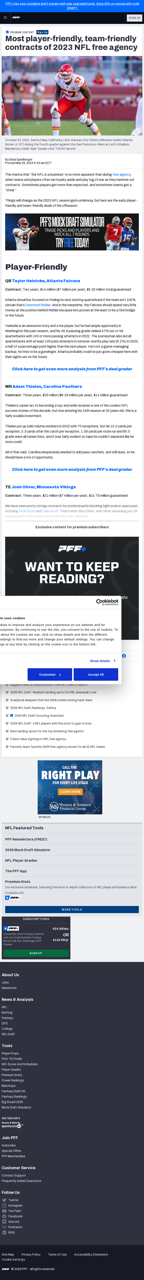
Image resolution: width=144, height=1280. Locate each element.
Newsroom (9, 988)
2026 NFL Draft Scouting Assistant (34, 715)
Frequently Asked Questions (21, 1181)
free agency (121, 174)
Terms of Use (57, 1254)
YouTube (14, 1211)
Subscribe (9, 1145)
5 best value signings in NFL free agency (35, 739)
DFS (5, 1023)
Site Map (8, 1254)
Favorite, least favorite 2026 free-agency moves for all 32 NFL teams (55, 746)
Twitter (13, 1200)
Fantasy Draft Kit (14, 1091)
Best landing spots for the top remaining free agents (44, 731)
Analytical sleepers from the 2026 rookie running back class (48, 700)
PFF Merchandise (13, 1156)
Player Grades (11, 1069)
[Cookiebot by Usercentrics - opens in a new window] (120, 602)
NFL (4, 1007)
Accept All (117, 674)
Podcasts (15, 1227)
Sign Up (42, 32)
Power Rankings (13, 1080)
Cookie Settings (13, 1259)
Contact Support (14, 1175)
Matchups (9, 1085)
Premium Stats (12, 1075)
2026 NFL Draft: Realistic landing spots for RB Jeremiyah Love (50, 692)
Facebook (15, 1216)
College (7, 1028)
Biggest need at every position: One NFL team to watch (46, 684)
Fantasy (7, 1018)
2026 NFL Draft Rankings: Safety (30, 708)
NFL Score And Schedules (20, 1064)
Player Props (10, 1053)
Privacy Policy (31, 1254)
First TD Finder (12, 1058)
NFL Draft (8, 1034)
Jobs (5, 982)
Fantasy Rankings (14, 1096)
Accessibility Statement (91, 1254)
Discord (13, 1221)
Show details (121, 660)
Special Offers (11, 1151)
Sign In (134, 17)
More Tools (72, 909)
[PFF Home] (16, 18)
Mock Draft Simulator (16, 1107)
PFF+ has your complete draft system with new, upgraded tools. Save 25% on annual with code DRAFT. (72, 6)
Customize (71, 674)
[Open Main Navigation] (5, 18)
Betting (7, 1012)
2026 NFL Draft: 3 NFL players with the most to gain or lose (48, 723)
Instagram (15, 1205)
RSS (11, 1232)
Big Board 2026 (12, 1102)
